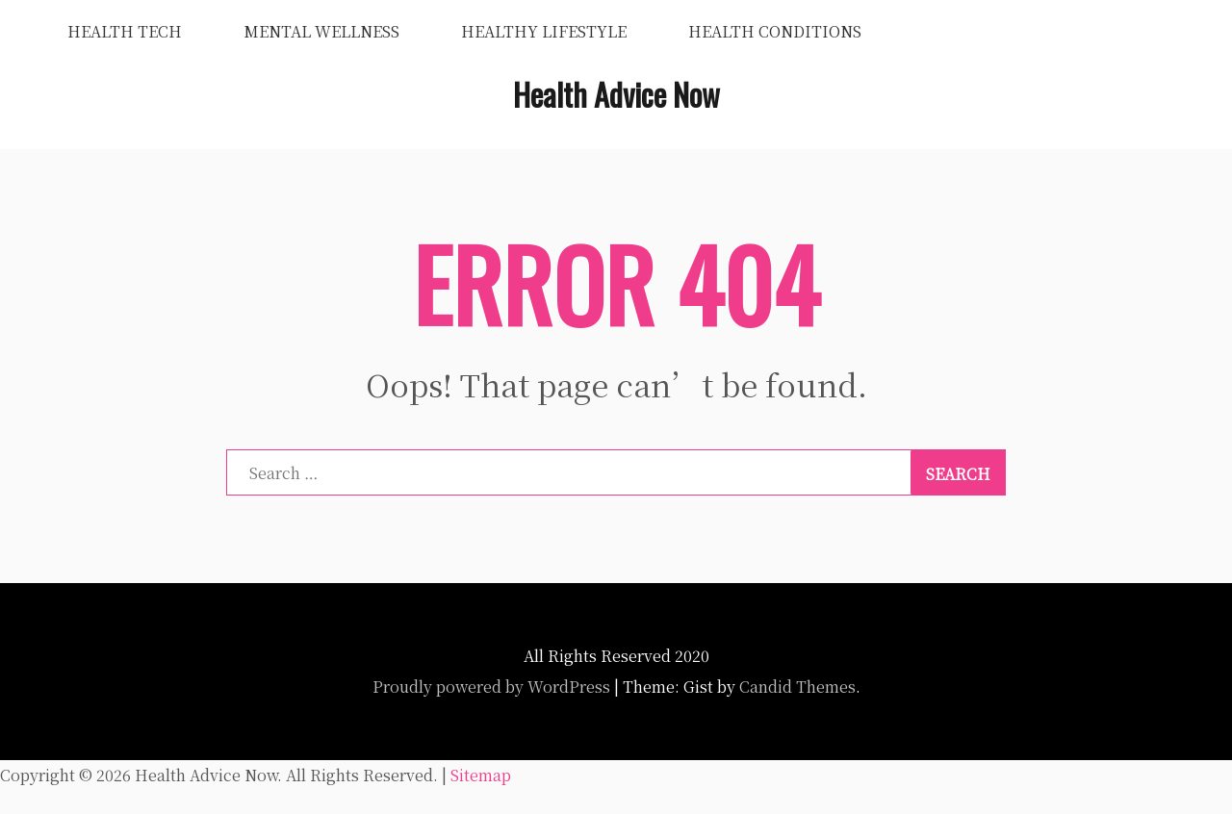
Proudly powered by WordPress (491, 686)
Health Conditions (774, 31)
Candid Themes (797, 686)
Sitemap (480, 775)
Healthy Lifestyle (544, 31)
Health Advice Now (616, 93)
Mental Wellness (321, 31)
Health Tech (124, 31)
